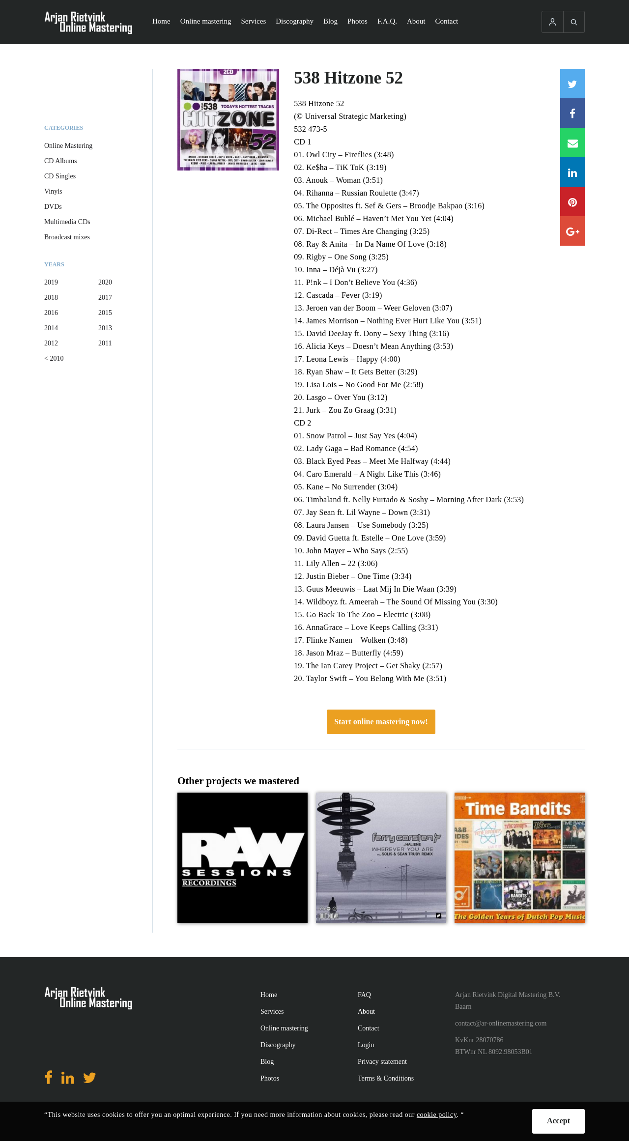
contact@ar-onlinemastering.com (500, 1023)
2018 (51, 297)
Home (161, 21)
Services (253, 21)
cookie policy (437, 1114)
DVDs (53, 206)
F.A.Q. (387, 21)
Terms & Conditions (386, 1078)
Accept (558, 1120)
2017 (105, 297)
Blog (330, 21)
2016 (51, 312)
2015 (105, 312)
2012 (51, 343)
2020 (105, 282)
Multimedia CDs (67, 222)
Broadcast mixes (67, 237)
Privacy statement (382, 1061)
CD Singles (60, 176)
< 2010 (53, 358)
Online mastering (205, 21)
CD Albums (60, 161)
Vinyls (53, 191)
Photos (357, 21)
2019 (51, 282)
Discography (295, 21)
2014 (51, 328)
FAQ (364, 994)
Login (366, 1045)
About (416, 21)
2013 (105, 328)
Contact (446, 21)
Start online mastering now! (381, 721)
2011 (105, 343)
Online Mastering (68, 145)
